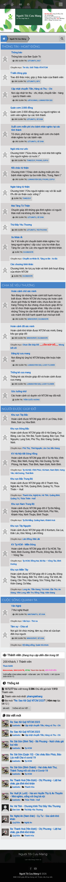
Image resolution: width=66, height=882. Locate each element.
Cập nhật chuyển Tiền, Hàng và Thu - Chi (31, 88)
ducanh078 (28, 252)
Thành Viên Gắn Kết (37, 670)
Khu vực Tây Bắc (19, 415)
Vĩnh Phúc (36, 470)
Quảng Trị (14, 498)
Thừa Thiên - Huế (27, 498)
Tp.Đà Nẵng (27, 520)
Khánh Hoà (50, 520)
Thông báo (16, 52)
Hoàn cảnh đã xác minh (22, 326)
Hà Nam (45, 470)
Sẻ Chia (39, 119)
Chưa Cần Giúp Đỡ (30, 344)
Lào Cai (46, 448)
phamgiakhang (34, 696)
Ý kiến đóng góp (18, 73)
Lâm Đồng (27, 539)
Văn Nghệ (16, 606)
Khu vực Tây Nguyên (20, 526)
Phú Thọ (26, 448)
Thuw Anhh (8, 666)
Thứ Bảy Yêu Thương (21, 224)
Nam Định (54, 470)
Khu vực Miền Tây (19, 569)
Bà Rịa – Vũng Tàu (48, 561)
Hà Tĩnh (45, 495)
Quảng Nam (39, 520)
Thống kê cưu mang (20, 372)
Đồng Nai (35, 561)
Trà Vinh (45, 589)
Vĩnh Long (21, 592)
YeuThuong (41, 230)
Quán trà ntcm (42, 645)
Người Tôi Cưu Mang (29, 874)
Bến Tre (30, 592)
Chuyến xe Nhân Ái (30, 258)
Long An (26, 589)
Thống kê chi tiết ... (21, 708)
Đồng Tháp (39, 592)
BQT (39, 61)
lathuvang (33, 100)
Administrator (8, 670)
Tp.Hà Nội (26, 470)
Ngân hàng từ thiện (20, 186)
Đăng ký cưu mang (20, 353)
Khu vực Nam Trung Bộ (22, 504)
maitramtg (33, 614)
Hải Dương (19, 473)
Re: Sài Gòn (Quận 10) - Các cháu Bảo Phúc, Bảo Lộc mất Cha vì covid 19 (35, 756)
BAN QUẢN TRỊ (19, 670)
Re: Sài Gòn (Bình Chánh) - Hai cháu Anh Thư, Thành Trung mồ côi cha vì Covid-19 (33, 769)
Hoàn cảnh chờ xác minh (23, 291)
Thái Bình (29, 473)
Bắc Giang (55, 448)
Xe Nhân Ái (16, 237)
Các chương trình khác (21, 264)
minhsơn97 (32, 319)
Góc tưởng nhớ (18, 391)
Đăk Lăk (36, 539)
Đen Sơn (16, 809)
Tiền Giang (35, 589)
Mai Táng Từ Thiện (20, 205)
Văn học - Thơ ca (30, 621)
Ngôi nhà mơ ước (19, 149)
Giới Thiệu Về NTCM (39, 67)
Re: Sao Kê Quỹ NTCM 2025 (29, 700)
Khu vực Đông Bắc (19, 428)
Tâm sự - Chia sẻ (19, 626)
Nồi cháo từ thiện (20, 168)
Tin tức (25, 67)
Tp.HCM (26, 561)
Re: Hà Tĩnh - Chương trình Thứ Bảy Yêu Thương (35, 806)
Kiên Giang (50, 592)
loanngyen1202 (45, 100)
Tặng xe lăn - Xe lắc (48, 258)
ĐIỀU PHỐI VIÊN (50, 670)
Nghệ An (37, 495)
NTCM (27, 670)
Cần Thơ (53, 589)
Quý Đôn (16, 822)
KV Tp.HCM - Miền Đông (23, 544)
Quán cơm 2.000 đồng (21, 107)
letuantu (32, 61)
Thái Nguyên (36, 448)
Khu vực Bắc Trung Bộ (21, 479)
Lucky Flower (48, 365)
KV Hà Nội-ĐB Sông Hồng (24, 453)
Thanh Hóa (27, 495)
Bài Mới (6, 708)
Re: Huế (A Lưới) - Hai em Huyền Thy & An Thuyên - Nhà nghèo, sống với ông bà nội (36, 795)
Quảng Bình (54, 495)
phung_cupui (42, 161)
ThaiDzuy (31, 161)
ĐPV (38, 81)
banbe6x (16, 725)
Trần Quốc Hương (31, 400)
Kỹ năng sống (28, 645)
